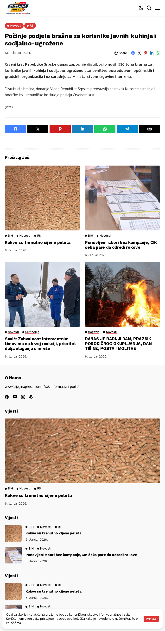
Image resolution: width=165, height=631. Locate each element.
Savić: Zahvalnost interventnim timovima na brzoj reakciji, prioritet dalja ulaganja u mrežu (40, 343)
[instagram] (23, 397)
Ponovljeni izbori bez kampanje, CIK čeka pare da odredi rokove (121, 245)
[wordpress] (31, 397)
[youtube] (15, 396)
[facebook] (7, 397)
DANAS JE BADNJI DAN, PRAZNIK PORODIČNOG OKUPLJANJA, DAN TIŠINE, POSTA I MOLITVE (118, 343)
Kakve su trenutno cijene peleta (37, 242)
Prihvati (151, 618)
